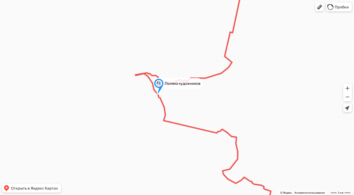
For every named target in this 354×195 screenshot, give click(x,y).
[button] (319, 7)
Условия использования (309, 192)
